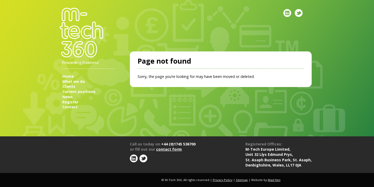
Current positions (79, 91)
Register (70, 101)
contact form (169, 149)
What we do (73, 81)
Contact (70, 106)
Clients (68, 86)
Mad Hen (274, 180)
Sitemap (242, 180)
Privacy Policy (222, 180)
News (67, 96)
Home (68, 76)
